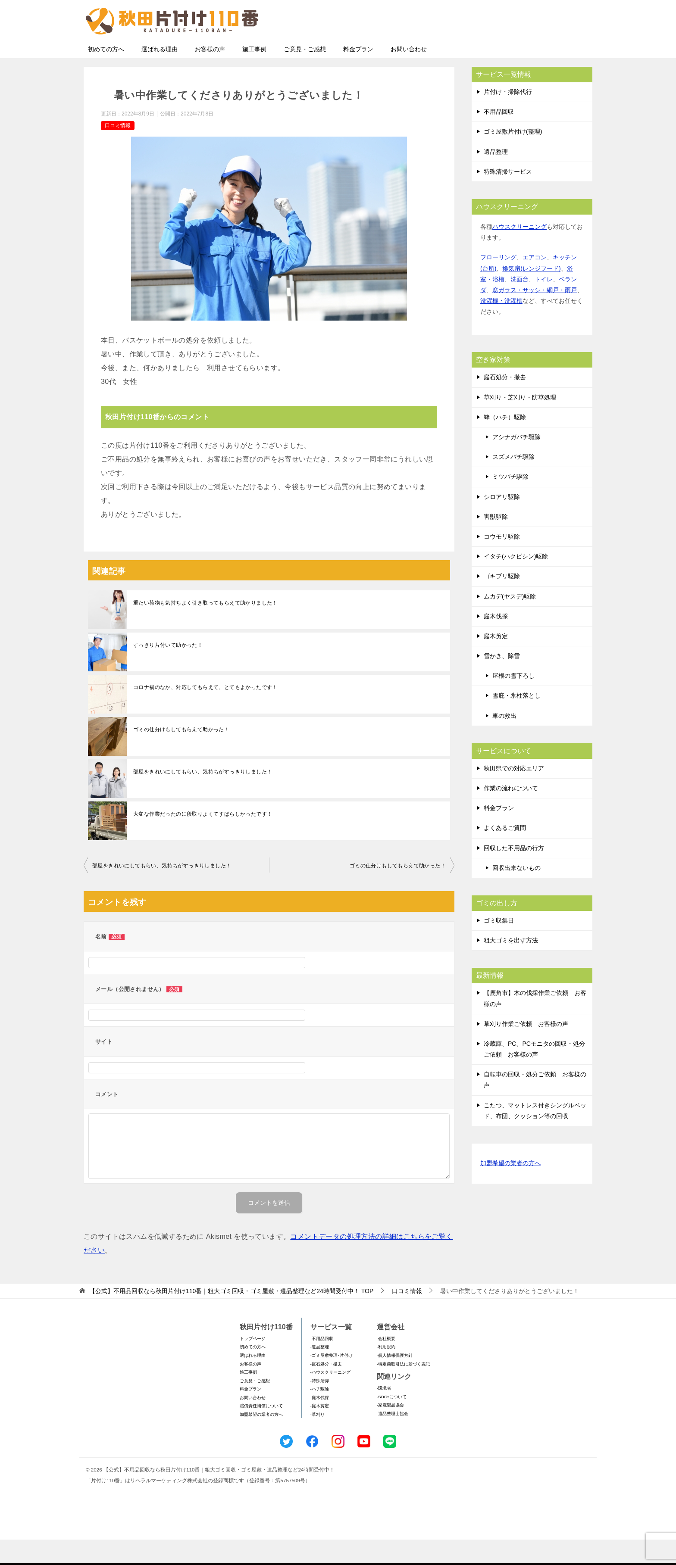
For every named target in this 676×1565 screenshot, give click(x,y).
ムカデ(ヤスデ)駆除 (510, 621)
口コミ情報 (118, 151)
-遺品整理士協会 (392, 1439)
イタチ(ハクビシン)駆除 (516, 581)
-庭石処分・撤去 (326, 1389)
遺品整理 (496, 177)
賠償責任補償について (261, 1431)
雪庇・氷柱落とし (516, 720)
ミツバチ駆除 (510, 502)
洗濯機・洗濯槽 (501, 326)
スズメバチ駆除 (513, 482)
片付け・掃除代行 (508, 117)
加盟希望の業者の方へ (510, 1189)
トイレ (544, 304)
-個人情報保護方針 (395, 1380)
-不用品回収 (321, 1364)
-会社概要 (386, 1364)
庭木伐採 (496, 641)
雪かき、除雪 (502, 681)
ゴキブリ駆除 (502, 601)
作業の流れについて (511, 813)
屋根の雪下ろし (513, 701)
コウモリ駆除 (502, 561)
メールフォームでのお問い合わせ (512, 50)
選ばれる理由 (159, 74)
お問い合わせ (409, 74)
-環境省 (384, 1413)
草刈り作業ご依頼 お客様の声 (526, 1049)
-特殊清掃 (319, 1406)
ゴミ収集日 (499, 945)
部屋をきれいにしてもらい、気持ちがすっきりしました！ (202, 797)
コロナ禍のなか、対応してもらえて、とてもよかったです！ (205, 713)
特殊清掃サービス (508, 196)
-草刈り (317, 1439)
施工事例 (254, 74)
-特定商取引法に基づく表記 (403, 1389)
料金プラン (358, 74)
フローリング (498, 282)
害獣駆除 (496, 542)
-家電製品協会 (390, 1430)
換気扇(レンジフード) (531, 293)
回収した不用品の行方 (514, 873)
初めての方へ (106, 74)
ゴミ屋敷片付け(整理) (513, 156)
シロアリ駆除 (502, 522)
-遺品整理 (319, 1372)
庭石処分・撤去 (505, 402)
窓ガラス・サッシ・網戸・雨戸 (534, 315)
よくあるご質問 (505, 853)
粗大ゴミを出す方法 (511, 965)
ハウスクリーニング (519, 252)
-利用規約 (386, 1372)
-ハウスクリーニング (330, 1397)
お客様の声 (210, 74)
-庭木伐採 (319, 1423)
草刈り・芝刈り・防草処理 (520, 422)
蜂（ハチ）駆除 (505, 442)
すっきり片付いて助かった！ (168, 670)
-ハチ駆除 (319, 1414)
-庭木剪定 (319, 1431)
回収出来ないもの (516, 893)
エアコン (535, 282)
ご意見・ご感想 (305, 74)
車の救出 (504, 741)
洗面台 (519, 304)
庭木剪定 (496, 661)
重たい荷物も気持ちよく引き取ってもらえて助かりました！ (205, 628)
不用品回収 (499, 137)
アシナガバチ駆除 (516, 462)
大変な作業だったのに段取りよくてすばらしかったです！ (202, 839)
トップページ (253, 1364)
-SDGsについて (392, 1422)
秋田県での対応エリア (514, 793)
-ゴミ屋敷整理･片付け (331, 1380)
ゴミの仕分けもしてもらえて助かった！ (181, 755)
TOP (231, 1316)
